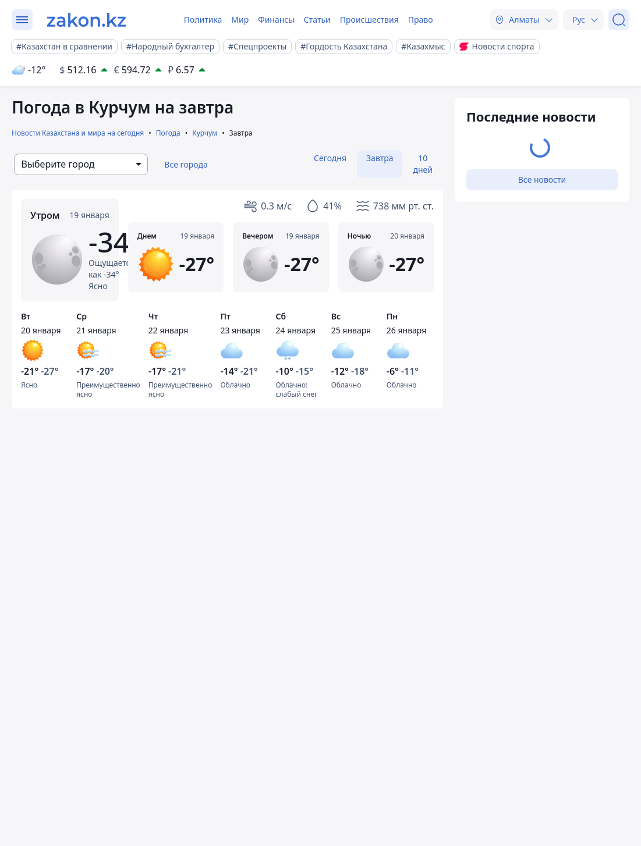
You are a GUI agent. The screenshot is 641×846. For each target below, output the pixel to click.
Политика (203, 19)
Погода (168, 133)
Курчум (204, 133)
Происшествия (369, 19)
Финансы (276, 19)
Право (420, 19)
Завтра (379, 157)
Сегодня (330, 157)
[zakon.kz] (86, 20)
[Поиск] (618, 19)
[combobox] (81, 164)
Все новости (542, 179)
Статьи (317, 19)
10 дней (423, 163)
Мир (240, 19)
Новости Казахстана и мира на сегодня (78, 133)
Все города (186, 164)
